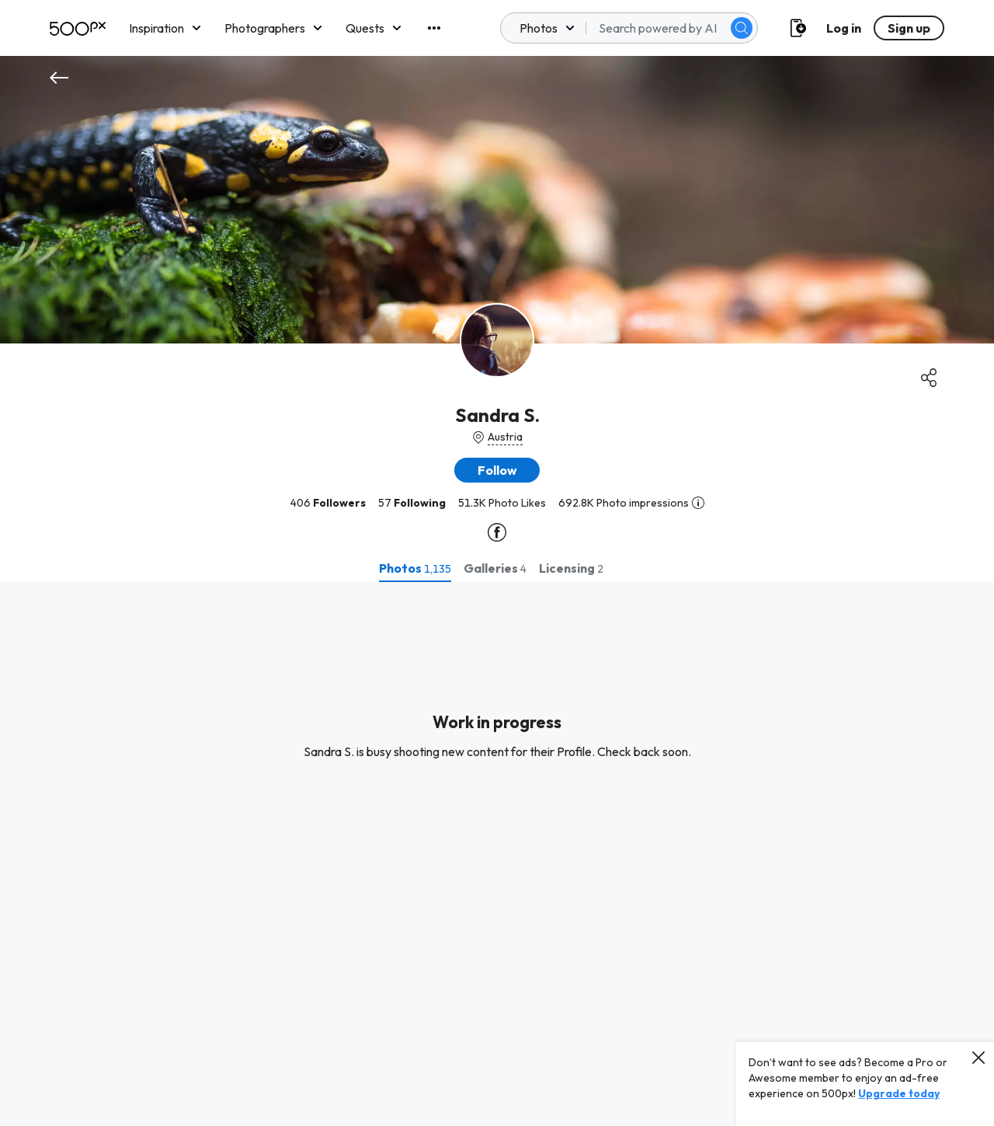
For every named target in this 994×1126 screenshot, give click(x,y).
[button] (497, 470)
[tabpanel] (497, 854)
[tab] (415, 568)
